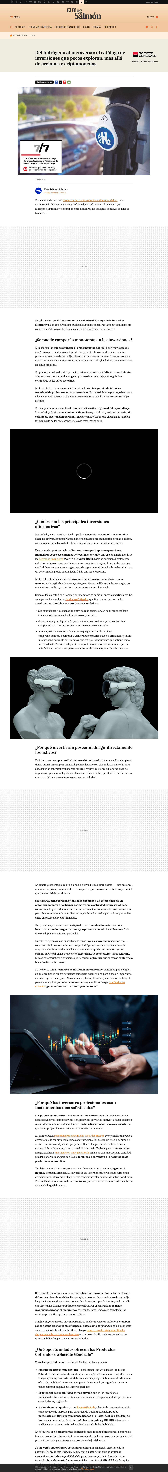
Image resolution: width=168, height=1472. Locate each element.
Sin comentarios (45, 82)
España (97, 27)
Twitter (152, 27)
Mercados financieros (67, 27)
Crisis (86, 27)
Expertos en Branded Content (55, 193)
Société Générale (86, 1407)
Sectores (20, 27)
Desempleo (110, 27)
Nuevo (150, 17)
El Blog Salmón (84, 13)
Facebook (156, 27)
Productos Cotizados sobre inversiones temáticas (90, 200)
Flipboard (147, 27)
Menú (17, 17)
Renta (33, 35)
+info (156, 62)
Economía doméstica (40, 27)
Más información (87, 1469)
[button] (55, 189)
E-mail (69, 82)
